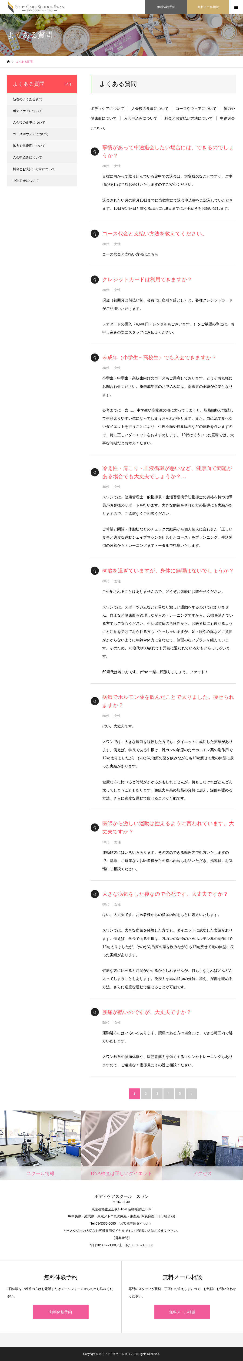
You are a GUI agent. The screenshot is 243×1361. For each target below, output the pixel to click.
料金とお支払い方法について (188, 118)
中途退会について (26, 180)
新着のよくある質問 (27, 99)
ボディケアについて (107, 109)
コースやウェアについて (196, 109)
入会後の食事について (150, 109)
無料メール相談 (182, 1312)
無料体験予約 (61, 1312)
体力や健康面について (29, 146)
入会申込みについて (140, 118)
